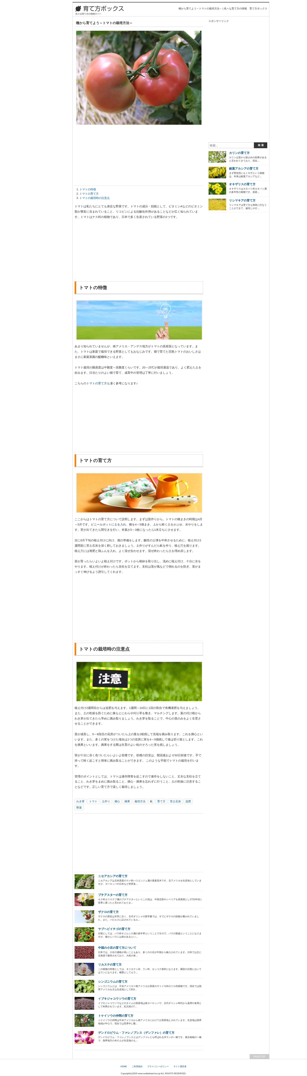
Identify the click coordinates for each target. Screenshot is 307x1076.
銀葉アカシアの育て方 (243, 168)
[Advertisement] (139, 156)
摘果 (127, 801)
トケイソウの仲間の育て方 (115, 1015)
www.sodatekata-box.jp (149, 1073)
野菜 (79, 807)
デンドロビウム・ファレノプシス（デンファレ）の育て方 (136, 1032)
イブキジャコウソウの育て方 (117, 998)
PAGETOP (259, 1056)
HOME (123, 1066)
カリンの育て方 (239, 152)
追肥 (188, 801)
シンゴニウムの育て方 (112, 981)
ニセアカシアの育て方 (112, 876)
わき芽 (80, 801)
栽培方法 (140, 801)
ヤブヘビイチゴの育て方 (114, 929)
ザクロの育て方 (108, 912)
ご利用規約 (137, 1066)
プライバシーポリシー (158, 1066)
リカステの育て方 (110, 964)
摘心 (117, 801)
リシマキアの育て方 (242, 200)
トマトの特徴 (87, 189)
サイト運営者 (179, 1066)
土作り (106, 801)
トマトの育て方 (89, 193)
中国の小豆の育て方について (117, 947)
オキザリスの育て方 (242, 184)
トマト (93, 801)
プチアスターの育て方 (112, 894)
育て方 (161, 801)
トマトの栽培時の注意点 (94, 197)
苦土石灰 (175, 801)
